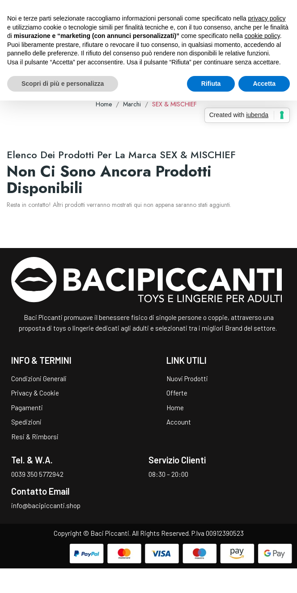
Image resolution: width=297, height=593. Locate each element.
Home (175, 408)
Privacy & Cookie (35, 393)
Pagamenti (27, 408)
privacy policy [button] (267, 18)
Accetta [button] (264, 83)
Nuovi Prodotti (187, 378)
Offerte (176, 393)
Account (178, 422)
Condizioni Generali (39, 378)
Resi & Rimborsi (35, 437)
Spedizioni (26, 422)
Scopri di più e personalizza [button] (62, 83)
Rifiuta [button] (211, 83)
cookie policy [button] (262, 35)
